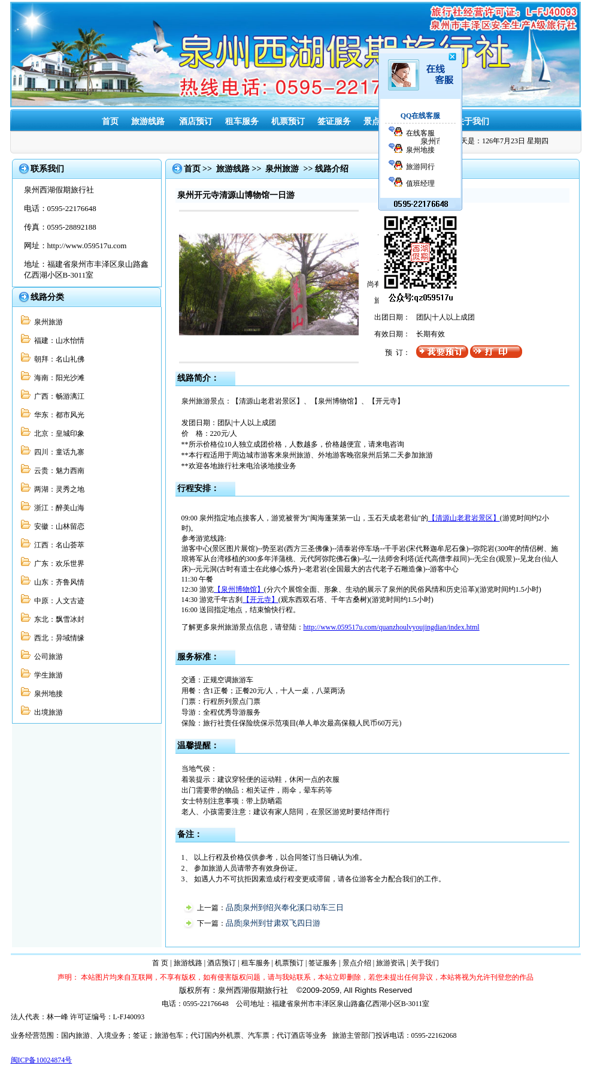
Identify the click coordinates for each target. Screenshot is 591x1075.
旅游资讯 (390, 963)
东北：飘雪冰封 (57, 619)
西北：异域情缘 (57, 638)
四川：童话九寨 (57, 452)
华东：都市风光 (57, 415)
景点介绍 (357, 963)
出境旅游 (47, 712)
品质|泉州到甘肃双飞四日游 (273, 923)
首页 (110, 121)
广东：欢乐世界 (57, 563)
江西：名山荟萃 (57, 545)
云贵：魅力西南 (57, 470)
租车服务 (242, 121)
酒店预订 (196, 121)
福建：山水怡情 (57, 340)
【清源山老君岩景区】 (464, 518)
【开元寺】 (260, 599)
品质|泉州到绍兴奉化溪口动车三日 (285, 907)
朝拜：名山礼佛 (57, 359)
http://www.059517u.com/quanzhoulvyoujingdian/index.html (392, 627)
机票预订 (288, 121)
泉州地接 (47, 693)
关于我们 (472, 121)
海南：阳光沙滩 (57, 378)
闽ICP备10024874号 (41, 1060)
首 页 (160, 963)
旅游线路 (148, 121)
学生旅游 (47, 675)
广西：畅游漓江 (57, 396)
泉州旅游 (47, 322)
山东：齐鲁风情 (57, 582)
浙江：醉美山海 (57, 508)
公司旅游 (47, 656)
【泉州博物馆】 (239, 589)
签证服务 (334, 121)
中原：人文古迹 (57, 601)
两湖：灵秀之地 (57, 489)
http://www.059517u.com (87, 245)
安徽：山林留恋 (57, 526)
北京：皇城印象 (57, 433)
